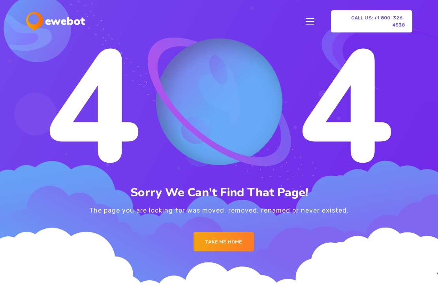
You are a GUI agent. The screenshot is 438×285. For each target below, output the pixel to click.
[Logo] (55, 21)
